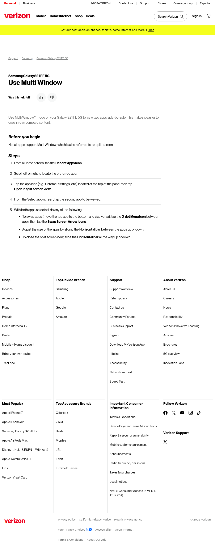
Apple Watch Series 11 (16, 459)
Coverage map (183, 3)
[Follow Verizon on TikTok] (199, 413)
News (167, 307)
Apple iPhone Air (13, 422)
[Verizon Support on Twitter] (165, 442)
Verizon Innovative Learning (181, 326)
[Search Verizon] (170, 16)
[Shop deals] (151, 29)
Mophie (61, 440)
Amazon (61, 317)
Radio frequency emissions (128, 463)
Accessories (10, 298)
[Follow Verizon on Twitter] (174, 413)
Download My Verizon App (127, 344)
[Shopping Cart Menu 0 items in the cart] (208, 16)
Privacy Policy (67, 519)
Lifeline (114, 353)
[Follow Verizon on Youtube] (182, 413)
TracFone (8, 363)
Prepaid (7, 317)
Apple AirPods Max (15, 440)
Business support (121, 326)
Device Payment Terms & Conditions (133, 426)
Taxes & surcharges (122, 472)
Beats (60, 431)
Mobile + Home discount (18, 344)
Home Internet (60, 16)
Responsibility (172, 317)
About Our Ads (96, 539)
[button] (41, 97)
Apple (60, 298)
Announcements (120, 454)
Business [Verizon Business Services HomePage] (29, 3)
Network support (121, 372)
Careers (168, 298)
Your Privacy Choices (75, 529)
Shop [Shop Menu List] (79, 16)
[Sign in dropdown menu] (197, 16)
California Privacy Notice (95, 519)
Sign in (114, 335)
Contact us (126, 3)
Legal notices (118, 481)
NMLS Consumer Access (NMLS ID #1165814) (133, 493)
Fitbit (59, 459)
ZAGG (60, 422)
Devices (7, 289)
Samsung (62, 289)
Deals (6, 335)
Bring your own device (16, 353)
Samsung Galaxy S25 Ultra (19, 431)
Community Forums (122, 317)
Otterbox (62, 412)
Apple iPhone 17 (12, 412)
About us (169, 289)
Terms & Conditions (122, 417)
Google (61, 307)
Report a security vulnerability (129, 435)
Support (145, 3)
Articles (168, 335)
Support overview (121, 289)
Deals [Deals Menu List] (90, 16)
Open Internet (124, 529)
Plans (5, 307)
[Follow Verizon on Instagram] (191, 413)
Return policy (118, 298)
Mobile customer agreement (128, 444)
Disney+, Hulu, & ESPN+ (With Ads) (25, 449)
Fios (5, 468)
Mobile (41, 16)
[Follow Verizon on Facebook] (165, 413)
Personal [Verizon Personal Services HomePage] (10, 3)
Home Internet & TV (15, 326)
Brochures (170, 344)
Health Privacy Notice (128, 519)
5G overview (171, 353)
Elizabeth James (67, 468)
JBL (58, 449)
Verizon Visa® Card (15, 477)
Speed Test (117, 381)
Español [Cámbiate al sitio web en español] (205, 3)
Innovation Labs (173, 363)
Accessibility (118, 363)
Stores (162, 3)
